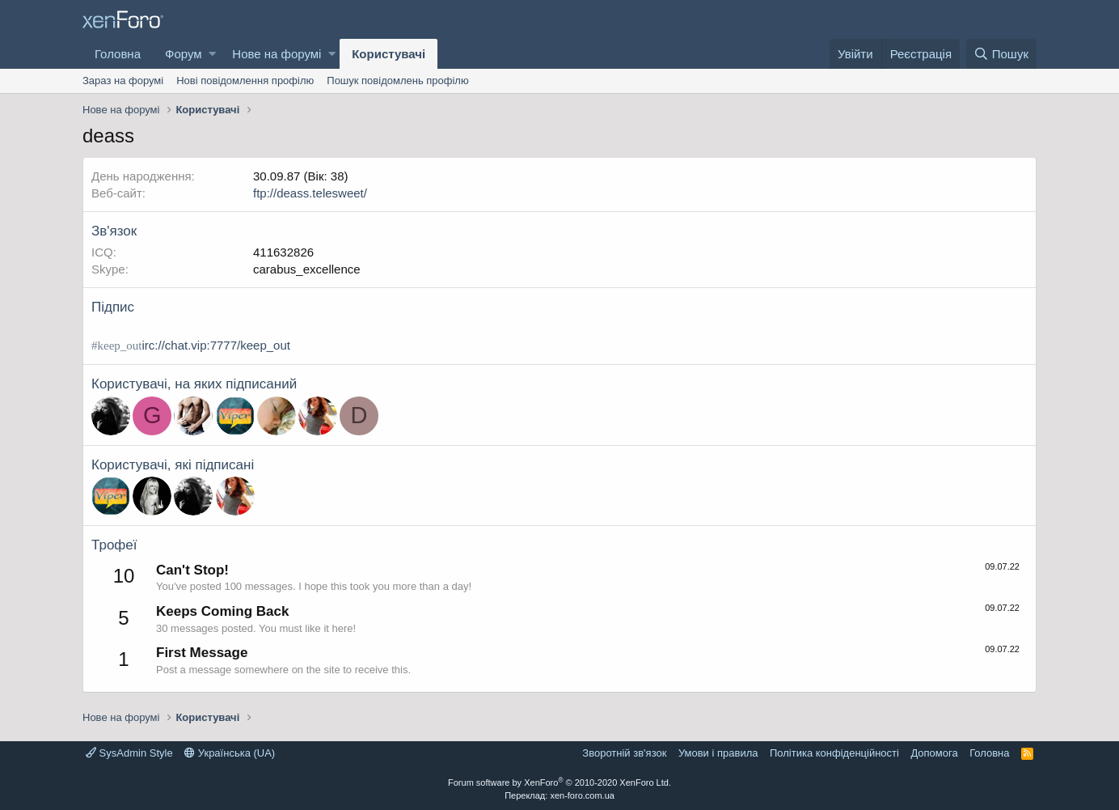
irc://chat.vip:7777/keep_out (215, 345)
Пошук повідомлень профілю (397, 80)
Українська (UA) (229, 753)
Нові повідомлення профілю (245, 80)
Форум (183, 54)
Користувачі (388, 54)
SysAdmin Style (129, 753)
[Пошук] (1001, 54)
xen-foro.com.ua (582, 795)
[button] (212, 54)
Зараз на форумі (122, 80)
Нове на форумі (276, 54)
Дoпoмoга (933, 753)
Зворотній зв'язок (624, 753)
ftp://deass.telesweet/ (310, 193)
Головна (118, 54)
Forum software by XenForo (559, 782)
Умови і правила (718, 753)
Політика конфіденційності (834, 753)
